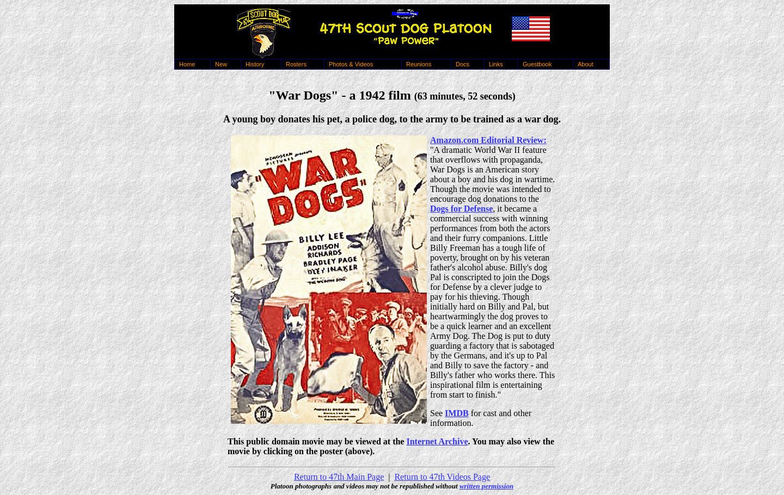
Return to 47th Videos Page (442, 476)
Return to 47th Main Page (339, 476)
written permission (486, 486)
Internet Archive (437, 441)
